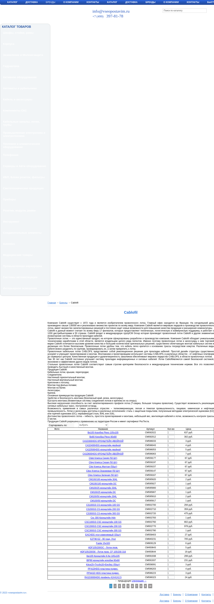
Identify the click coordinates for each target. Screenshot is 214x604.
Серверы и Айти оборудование (24, 166)
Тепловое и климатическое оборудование (21, 145)
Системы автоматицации (20, 277)
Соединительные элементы (22, 232)
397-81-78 (107, 16)
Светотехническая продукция (23, 188)
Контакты (93, 2)
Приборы (9, 199)
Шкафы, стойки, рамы (18, 32)
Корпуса (8, 43)
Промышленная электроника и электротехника (24, 134)
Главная (52, 302)
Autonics (9, 243)
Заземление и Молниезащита (23, 54)
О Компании (71, 2)
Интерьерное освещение (20, 288)
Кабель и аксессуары (17, 99)
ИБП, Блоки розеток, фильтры (24, 177)
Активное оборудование (20, 77)
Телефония (10, 154)
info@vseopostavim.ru (111, 11)
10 (150, 586)
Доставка (32, 2)
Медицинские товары (18, 254)
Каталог (12, 2)
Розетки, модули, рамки (19, 210)
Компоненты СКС (15, 110)
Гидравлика (11, 66)
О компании (171, 2)
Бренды (151, 2)
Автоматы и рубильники (20, 88)
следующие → (139, 581)
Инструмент (11, 221)
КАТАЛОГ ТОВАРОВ (16, 26)
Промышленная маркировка (22, 266)
